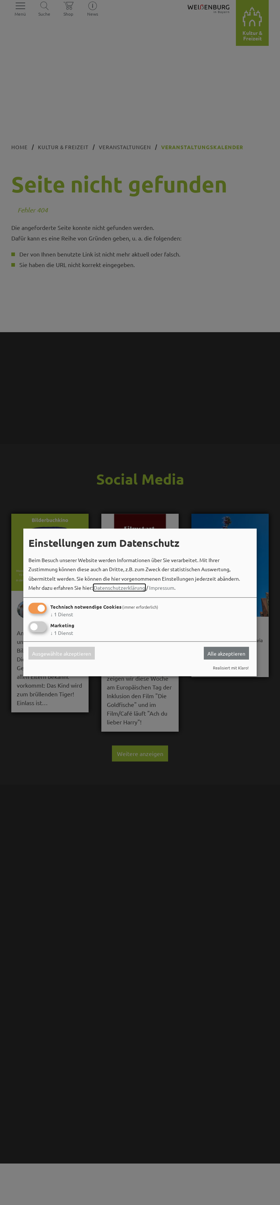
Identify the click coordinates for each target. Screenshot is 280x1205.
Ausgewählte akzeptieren (61, 653)
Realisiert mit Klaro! (231, 668)
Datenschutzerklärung (119, 587)
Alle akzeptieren (226, 653)
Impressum (161, 587)
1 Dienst (61, 614)
